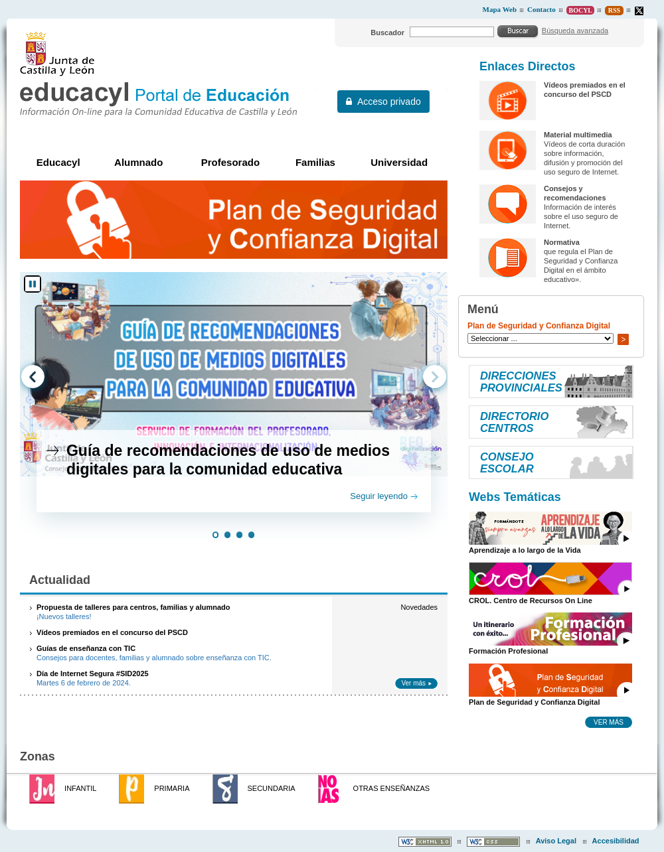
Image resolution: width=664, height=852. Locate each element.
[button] (216, 536)
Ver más (413, 683)
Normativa (562, 242)
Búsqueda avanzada (575, 31)
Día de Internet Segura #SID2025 (93, 673)
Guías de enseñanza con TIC (86, 648)
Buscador (387, 32)
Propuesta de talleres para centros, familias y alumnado (133, 607)
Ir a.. (623, 339)
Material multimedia (578, 135)
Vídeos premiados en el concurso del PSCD (112, 632)
